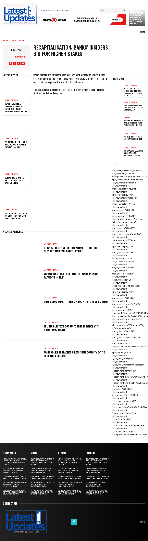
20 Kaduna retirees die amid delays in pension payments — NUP (16, 144)
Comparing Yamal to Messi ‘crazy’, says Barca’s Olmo (14, 180)
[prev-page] (113, 164)
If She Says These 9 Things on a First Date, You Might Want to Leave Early (133, 92)
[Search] (123, 10)
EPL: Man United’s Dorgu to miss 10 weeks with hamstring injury (16, 216)
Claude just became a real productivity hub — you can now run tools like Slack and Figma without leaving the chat (136, 16)
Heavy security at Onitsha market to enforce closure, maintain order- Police (16, 107)
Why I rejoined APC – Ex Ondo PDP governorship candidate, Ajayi (133, 107)
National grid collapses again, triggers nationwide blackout (133, 153)
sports (127, 117)
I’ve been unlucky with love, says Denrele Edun (133, 138)
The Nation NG (19, 56)
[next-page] (118, 164)
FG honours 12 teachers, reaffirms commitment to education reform (74, 354)
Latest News (18, 40)
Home (5, 40)
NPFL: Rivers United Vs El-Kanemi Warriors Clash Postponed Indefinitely (134, 122)
